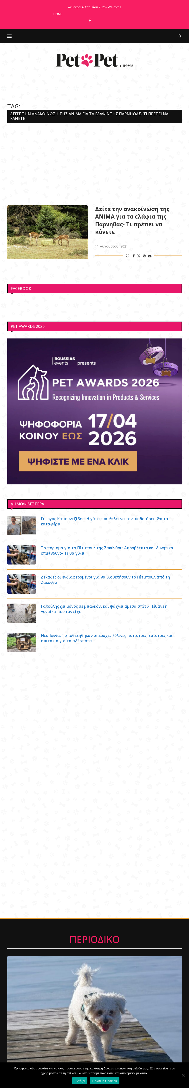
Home (57, 14)
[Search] (179, 36)
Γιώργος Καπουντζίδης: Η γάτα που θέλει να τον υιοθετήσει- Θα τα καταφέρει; (105, 521)
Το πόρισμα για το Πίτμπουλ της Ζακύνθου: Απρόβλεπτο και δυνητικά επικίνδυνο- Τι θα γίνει (107, 550)
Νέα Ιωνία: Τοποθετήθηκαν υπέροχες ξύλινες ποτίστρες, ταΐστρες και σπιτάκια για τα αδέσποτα (107, 638)
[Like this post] (127, 256)
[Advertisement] (94, 164)
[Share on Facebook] (134, 256)
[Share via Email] (149, 256)
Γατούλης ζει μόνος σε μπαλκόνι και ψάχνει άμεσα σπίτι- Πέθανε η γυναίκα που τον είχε (104, 609)
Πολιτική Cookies (104, 1081)
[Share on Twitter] (138, 256)
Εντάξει (80, 1081)
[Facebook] (90, 20)
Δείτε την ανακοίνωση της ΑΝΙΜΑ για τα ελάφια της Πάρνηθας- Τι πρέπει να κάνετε (132, 220)
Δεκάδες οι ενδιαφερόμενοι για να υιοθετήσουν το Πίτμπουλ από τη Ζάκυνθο (106, 579)
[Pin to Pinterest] (144, 256)
